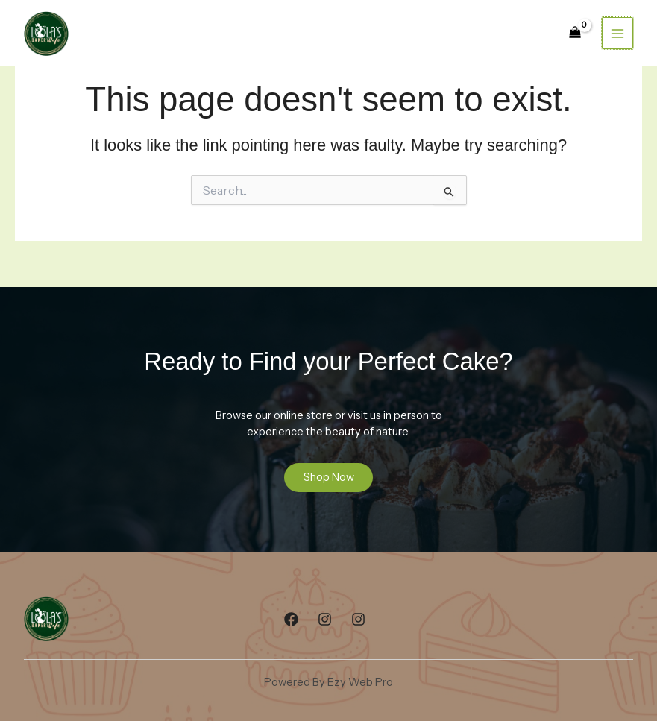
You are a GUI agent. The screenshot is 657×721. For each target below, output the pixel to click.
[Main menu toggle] (617, 32)
